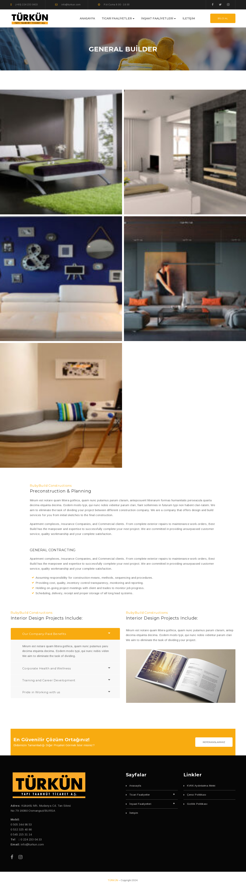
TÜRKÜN (113, 880)
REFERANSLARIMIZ (214, 742)
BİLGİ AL (223, 18)
